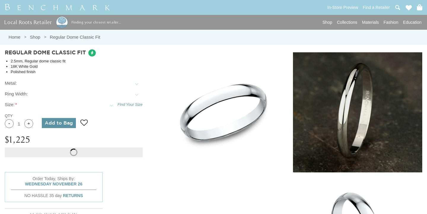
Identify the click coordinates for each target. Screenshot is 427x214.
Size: (10, 104)
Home (14, 37)
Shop (327, 22)
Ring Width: (16, 93)
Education (412, 22)
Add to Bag (59, 123)
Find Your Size (129, 104)
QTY (9, 116)
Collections (347, 22)
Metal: (11, 83)
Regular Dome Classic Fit (75, 37)
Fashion (391, 22)
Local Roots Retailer (28, 22)
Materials (370, 22)
